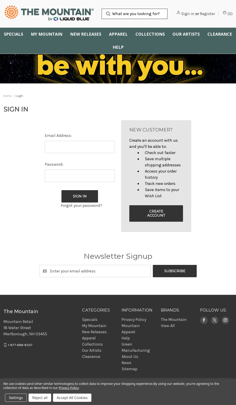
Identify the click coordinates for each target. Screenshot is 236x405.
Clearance (219, 34)
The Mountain (174, 319)
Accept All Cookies (72, 397)
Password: (54, 164)
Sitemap (129, 368)
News (126, 362)
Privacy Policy (134, 319)
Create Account (156, 213)
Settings (16, 397)
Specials (13, 34)
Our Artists (186, 34)
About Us (130, 356)
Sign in (187, 13)
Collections (150, 34)
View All (168, 325)
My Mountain (46, 34)
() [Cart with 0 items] (228, 13)
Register (207, 13)
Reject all (40, 397)
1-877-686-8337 (20, 345)
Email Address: (58, 135)
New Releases (85, 34)
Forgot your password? (81, 205)
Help (118, 47)
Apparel (118, 34)
